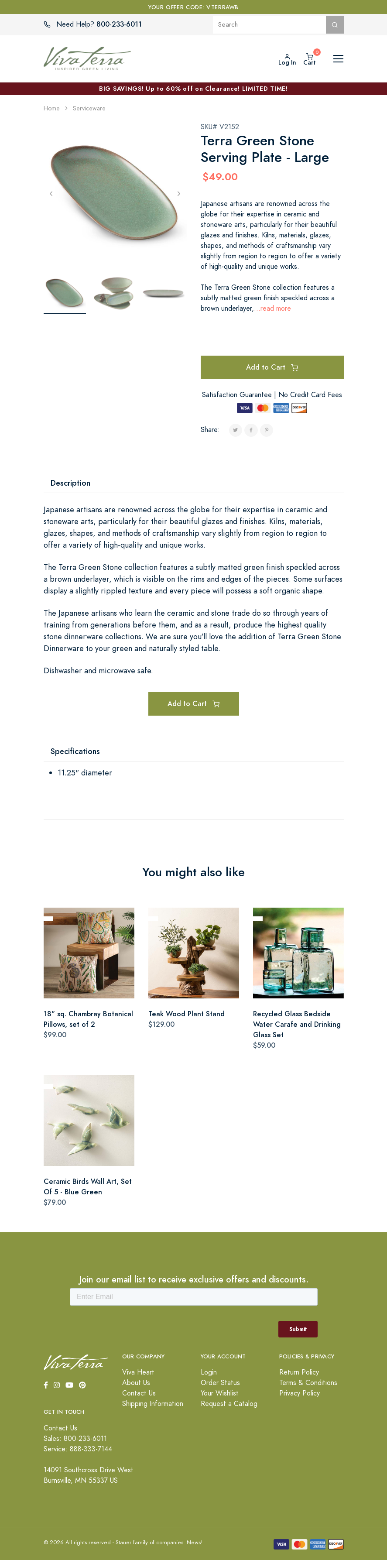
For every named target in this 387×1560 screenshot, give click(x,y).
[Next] (179, 193)
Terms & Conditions (308, 1383)
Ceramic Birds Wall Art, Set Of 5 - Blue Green (88, 1186)
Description (70, 482)
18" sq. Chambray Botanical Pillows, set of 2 (88, 1019)
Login (209, 1372)
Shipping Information (152, 1404)
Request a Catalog (229, 1404)
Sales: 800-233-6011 (75, 1438)
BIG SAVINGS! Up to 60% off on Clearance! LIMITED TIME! (193, 88)
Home (52, 108)
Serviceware (89, 108)
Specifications (75, 751)
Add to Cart (272, 367)
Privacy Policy (299, 1393)
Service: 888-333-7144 (78, 1449)
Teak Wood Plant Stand (186, 1014)
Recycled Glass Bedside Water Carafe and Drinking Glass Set (297, 1024)
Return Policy (299, 1372)
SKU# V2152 (220, 127)
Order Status (220, 1383)
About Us (136, 1383)
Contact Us (139, 1393)
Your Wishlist (220, 1393)
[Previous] (51, 193)
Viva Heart (138, 1372)
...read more (272, 308)
